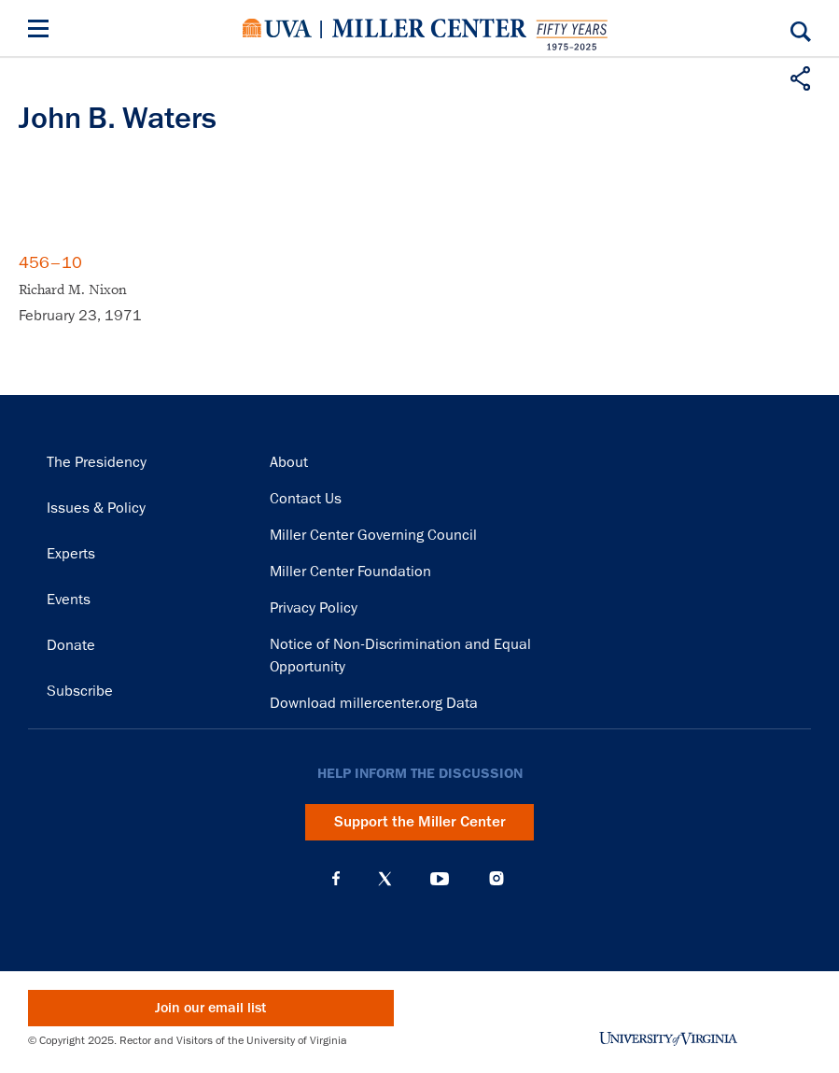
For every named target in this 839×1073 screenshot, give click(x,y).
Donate (71, 645)
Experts (71, 553)
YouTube (439, 878)
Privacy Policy (313, 608)
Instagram (496, 878)
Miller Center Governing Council (373, 535)
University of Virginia (277, 28)
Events (69, 599)
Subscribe (80, 691)
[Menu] (42, 31)
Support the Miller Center (420, 821)
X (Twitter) (385, 878)
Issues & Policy (96, 508)
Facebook (336, 878)
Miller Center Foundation (350, 571)
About (289, 462)
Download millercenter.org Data (374, 703)
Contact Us (306, 498)
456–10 (50, 262)
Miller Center (429, 28)
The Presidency (97, 462)
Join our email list (210, 1008)
